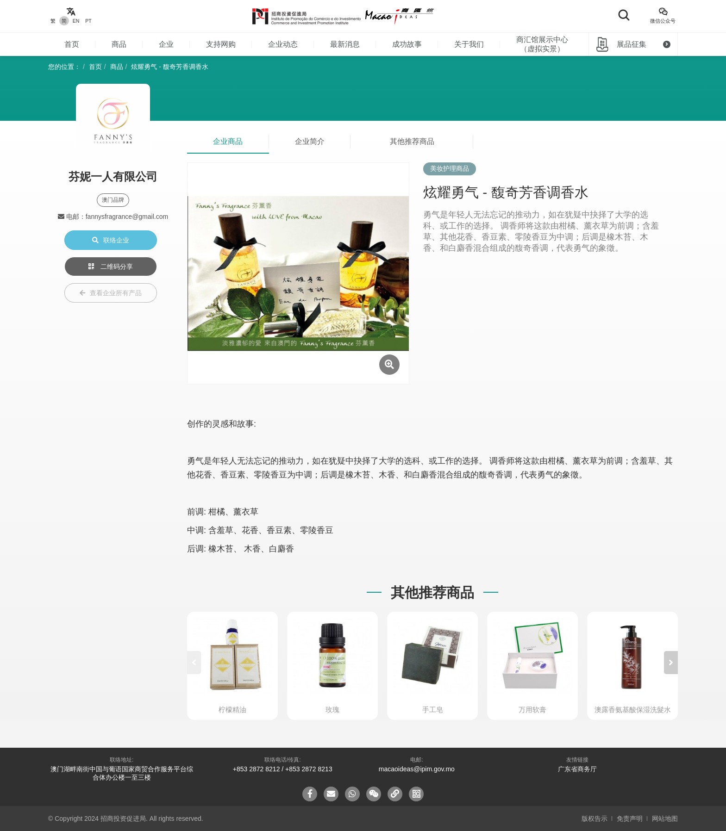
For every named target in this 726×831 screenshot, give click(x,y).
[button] (671, 662)
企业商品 (228, 141)
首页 (71, 44)
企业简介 (310, 141)
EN (76, 21)
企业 (166, 44)
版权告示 (594, 818)
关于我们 (469, 44)
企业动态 (283, 44)
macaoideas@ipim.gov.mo (417, 769)
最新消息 (345, 44)
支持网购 (221, 44)
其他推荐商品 (412, 141)
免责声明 (630, 818)
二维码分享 (110, 266)
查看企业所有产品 (111, 293)
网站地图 (665, 818)
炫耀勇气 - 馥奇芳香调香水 (169, 66)
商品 (119, 44)
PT (88, 21)
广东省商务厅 (577, 769)
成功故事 (407, 44)
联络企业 (110, 240)
